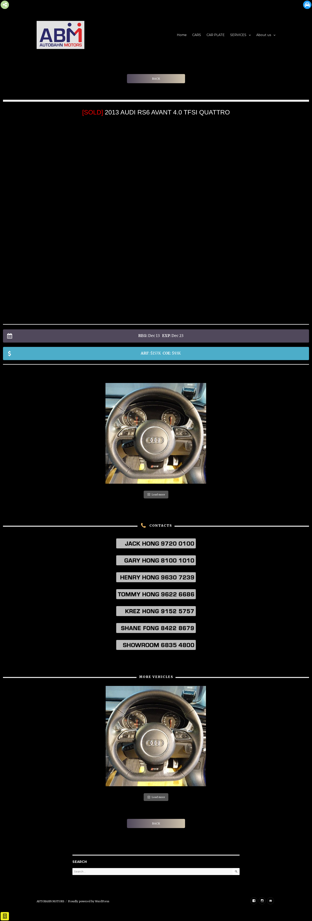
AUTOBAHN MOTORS (50, 901)
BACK (156, 78)
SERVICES (238, 35)
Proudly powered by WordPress (88, 901)
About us (263, 35)
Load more (156, 494)
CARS (196, 35)
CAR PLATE (216, 35)
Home (182, 35)
